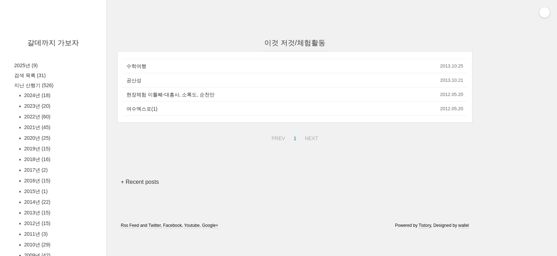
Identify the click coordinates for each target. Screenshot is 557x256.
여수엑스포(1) (141, 109)
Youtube (192, 225)
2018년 (36, 159)
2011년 (35, 234)
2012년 (36, 223)
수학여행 (136, 66)
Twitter (154, 225)
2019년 (36, 148)
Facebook (172, 225)
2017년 (35, 170)
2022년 (36, 116)
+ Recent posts (140, 182)
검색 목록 (30, 75)
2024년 (36, 95)
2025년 (26, 65)
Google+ (210, 225)
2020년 (36, 138)
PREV (277, 137)
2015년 (35, 191)
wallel (463, 225)
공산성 (133, 80)
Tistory (425, 225)
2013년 (36, 212)
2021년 (36, 127)
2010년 (36, 244)
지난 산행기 (33, 85)
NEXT (310, 137)
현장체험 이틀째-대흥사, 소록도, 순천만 (170, 94)
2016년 (36, 180)
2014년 (36, 202)
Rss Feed (130, 225)
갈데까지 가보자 (53, 43)
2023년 (36, 106)
